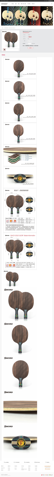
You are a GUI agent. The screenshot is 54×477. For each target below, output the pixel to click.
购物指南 (2, 470)
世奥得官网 (2, 474)
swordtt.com (9, 475)
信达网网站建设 (6, 474)
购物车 (50, 0)
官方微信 (29, 470)
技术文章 (9, 470)
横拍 (31, 41)
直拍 (28, 41)
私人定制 (36, 470)
